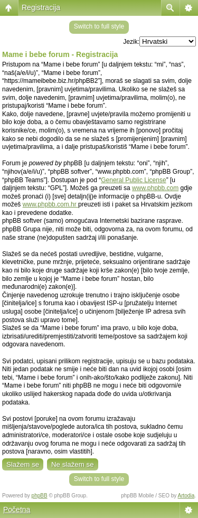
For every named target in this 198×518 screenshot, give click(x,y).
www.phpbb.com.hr (50, 204)
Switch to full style (99, 26)
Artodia (186, 495)
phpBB (40, 495)
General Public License (133, 180)
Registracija (41, 7)
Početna (16, 509)
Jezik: (131, 41)
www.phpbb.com (155, 188)
